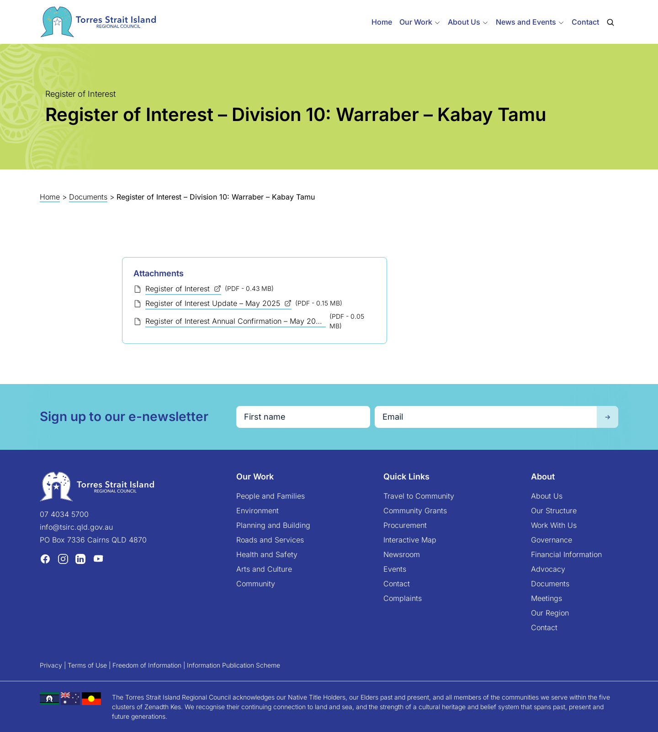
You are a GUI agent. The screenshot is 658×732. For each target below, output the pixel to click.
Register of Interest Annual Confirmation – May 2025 (235, 321)
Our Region (550, 612)
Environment (257, 510)
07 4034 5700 (64, 514)
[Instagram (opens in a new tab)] (63, 558)
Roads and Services (270, 539)
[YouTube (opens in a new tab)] (98, 558)
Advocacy (548, 569)
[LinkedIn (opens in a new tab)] (80, 558)
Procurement (405, 525)
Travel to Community (418, 495)
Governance (551, 539)
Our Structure (554, 510)
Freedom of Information (146, 665)
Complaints (402, 598)
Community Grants (415, 510)
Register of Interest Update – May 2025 (213, 303)
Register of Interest (178, 288)
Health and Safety (266, 554)
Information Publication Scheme (233, 665)
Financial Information (566, 554)
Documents (88, 196)
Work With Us (554, 525)
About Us (546, 495)
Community (255, 583)
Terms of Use (87, 665)
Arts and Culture (264, 569)
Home (381, 21)
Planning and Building (273, 525)
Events (394, 569)
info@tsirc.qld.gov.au (76, 527)
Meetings (546, 598)
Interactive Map (409, 539)
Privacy (51, 665)
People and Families (270, 495)
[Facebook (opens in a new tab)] (45, 558)
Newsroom (401, 554)
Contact (585, 21)
